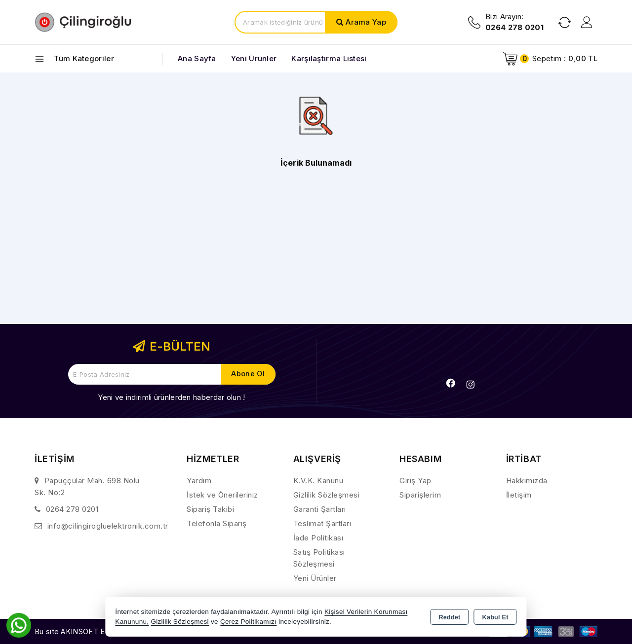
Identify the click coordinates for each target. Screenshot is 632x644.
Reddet (449, 617)
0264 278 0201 (72, 509)
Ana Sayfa (197, 58)
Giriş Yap (415, 480)
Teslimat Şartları (322, 523)
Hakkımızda (527, 480)
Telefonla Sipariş (217, 523)
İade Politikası (318, 537)
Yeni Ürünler (315, 578)
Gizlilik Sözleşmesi (326, 495)
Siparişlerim (420, 495)
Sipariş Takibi (210, 509)
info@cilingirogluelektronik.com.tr (107, 526)
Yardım (199, 480)
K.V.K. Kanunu (318, 480)
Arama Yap (366, 22)
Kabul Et (495, 617)
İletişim (519, 495)
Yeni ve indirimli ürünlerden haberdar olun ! (171, 397)
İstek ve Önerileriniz (222, 495)
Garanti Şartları (319, 509)
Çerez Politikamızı (248, 621)
